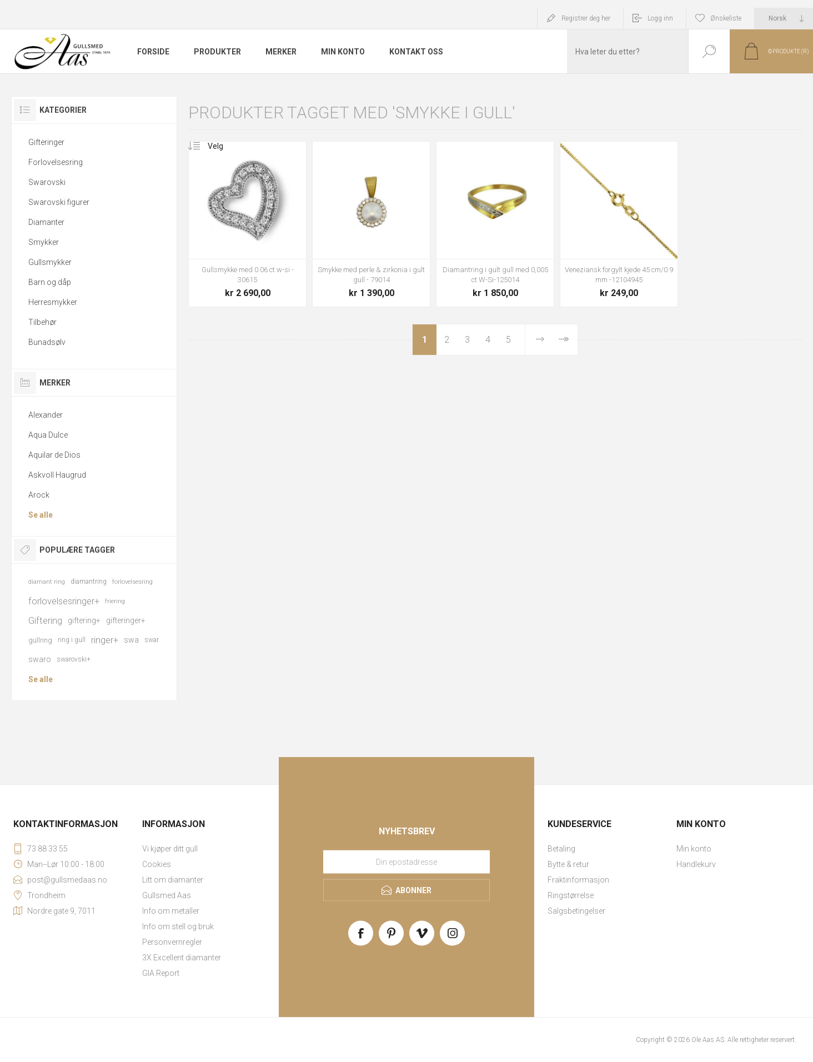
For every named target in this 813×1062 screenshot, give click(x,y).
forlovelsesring (132, 581)
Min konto (693, 848)
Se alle (40, 514)
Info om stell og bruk (178, 926)
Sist (563, 339)
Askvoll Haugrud (57, 474)
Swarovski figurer (58, 202)
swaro (39, 659)
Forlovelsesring (55, 162)
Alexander (45, 414)
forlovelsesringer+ (63, 601)
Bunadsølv (47, 342)
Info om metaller (170, 910)
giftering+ (84, 620)
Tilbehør (42, 322)
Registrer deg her (585, 18)
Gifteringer (46, 142)
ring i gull (72, 640)
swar (151, 640)
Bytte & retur (568, 864)
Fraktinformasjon (578, 879)
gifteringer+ (125, 620)
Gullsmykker (50, 262)
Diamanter (46, 222)
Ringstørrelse (571, 895)
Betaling (561, 848)
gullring (40, 640)
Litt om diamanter (172, 879)
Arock (38, 494)
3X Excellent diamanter (181, 957)
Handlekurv (696, 864)
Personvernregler (172, 942)
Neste (540, 339)
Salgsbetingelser (576, 910)
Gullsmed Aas (166, 895)
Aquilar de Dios (54, 454)
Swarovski (47, 182)
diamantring (89, 581)
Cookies (156, 864)
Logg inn (660, 18)
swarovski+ (74, 659)
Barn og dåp (49, 282)
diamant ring (46, 581)
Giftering (45, 620)
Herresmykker (52, 302)
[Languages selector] (784, 18)
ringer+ (104, 639)
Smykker (43, 242)
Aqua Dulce (48, 434)
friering (115, 601)
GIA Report (160, 973)
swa (131, 639)
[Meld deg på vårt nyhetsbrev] (406, 862)
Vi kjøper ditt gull (170, 848)
